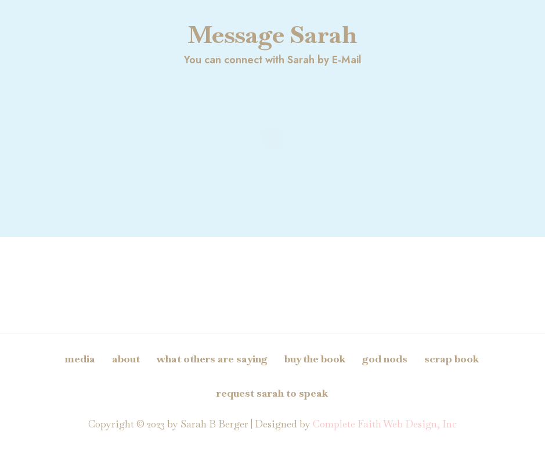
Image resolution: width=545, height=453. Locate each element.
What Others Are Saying (212, 358)
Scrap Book (451, 358)
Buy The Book (314, 358)
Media (80, 358)
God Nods (384, 358)
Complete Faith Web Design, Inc (385, 424)
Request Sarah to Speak (272, 393)
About (126, 358)
